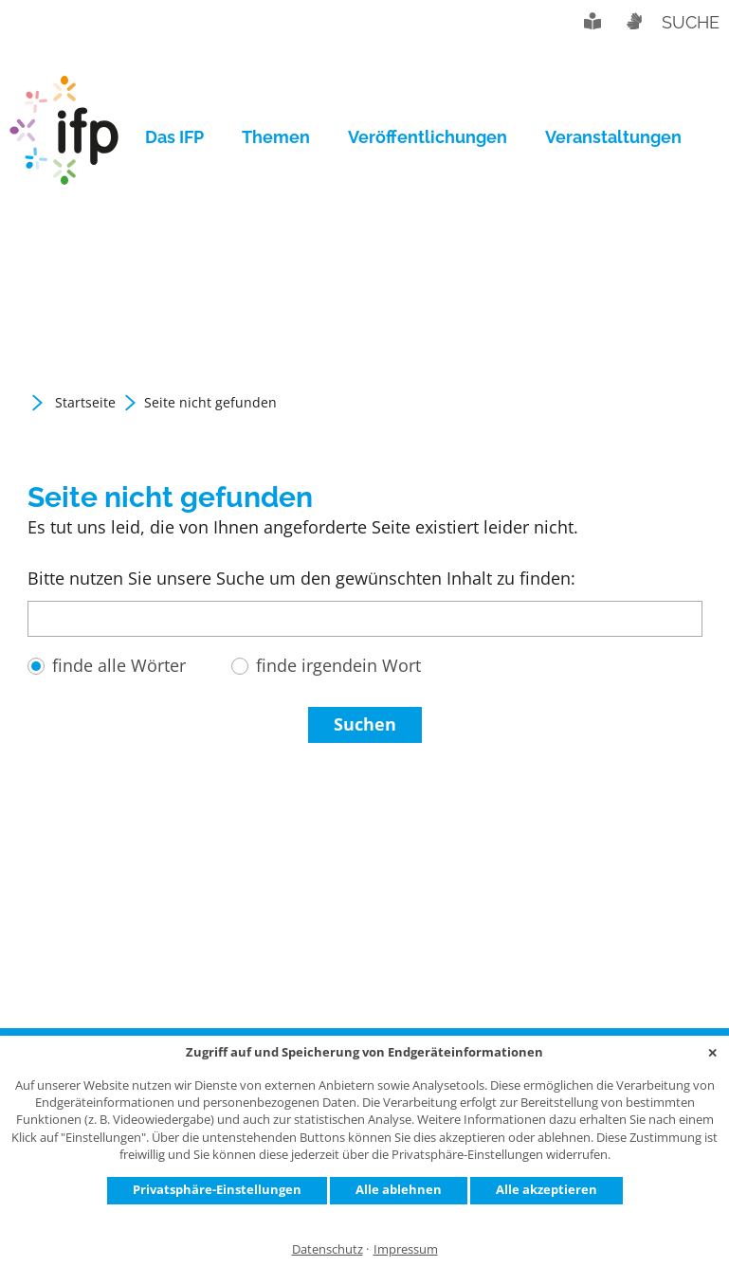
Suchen (365, 724)
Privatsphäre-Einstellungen (217, 1189)
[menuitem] (184, 137)
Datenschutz (327, 1249)
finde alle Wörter (119, 665)
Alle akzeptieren (546, 1189)
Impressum (406, 1249)
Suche (691, 22)
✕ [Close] (712, 1052)
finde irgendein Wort (338, 665)
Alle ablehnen (398, 1189)
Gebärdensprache (633, 20)
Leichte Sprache (592, 20)
